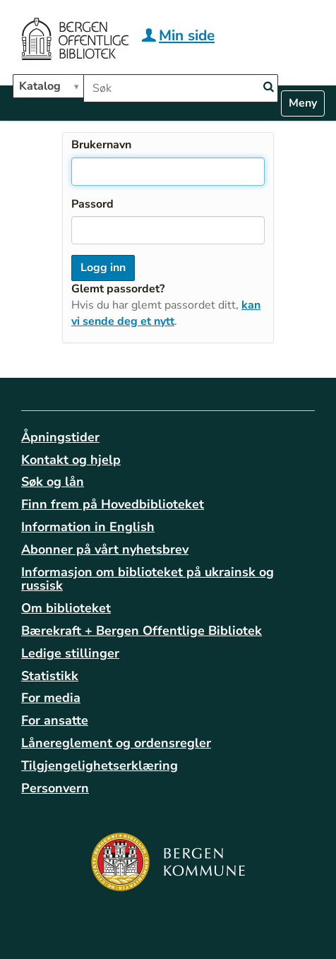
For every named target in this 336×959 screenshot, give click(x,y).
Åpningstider (60, 437)
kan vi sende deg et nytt (165, 313)
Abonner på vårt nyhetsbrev (104, 549)
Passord (92, 204)
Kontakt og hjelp (71, 459)
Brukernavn (101, 145)
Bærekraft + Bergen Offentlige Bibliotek (141, 630)
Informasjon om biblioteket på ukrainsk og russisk (147, 579)
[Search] (268, 87)
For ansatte (54, 720)
